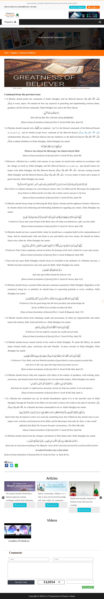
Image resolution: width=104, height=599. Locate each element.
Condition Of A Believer (19, 541)
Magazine (10, 22)
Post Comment (88, 587)
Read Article (19, 505)
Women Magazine (77, 7)
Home (6, 53)
